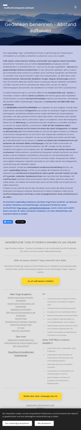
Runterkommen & (12, 322)
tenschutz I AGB (47, 405)
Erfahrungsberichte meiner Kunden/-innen (20, 343)
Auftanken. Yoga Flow (28, 322)
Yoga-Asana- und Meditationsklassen (33, 208)
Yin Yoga (20, 328)
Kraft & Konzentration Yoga (21, 325)
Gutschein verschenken (21, 331)
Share (8, 222)
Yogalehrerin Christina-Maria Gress (21, 340)
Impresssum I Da (33, 405)
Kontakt (40, 408)
